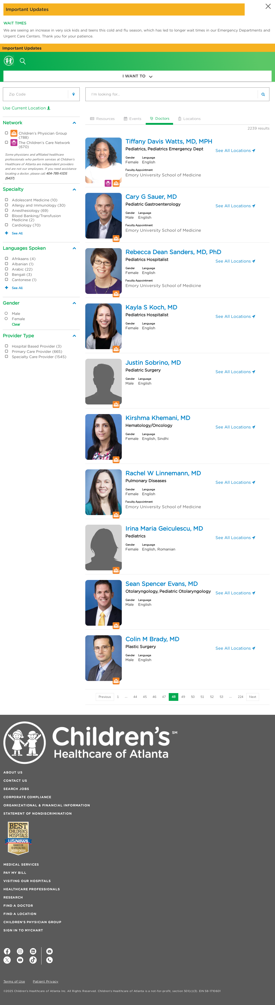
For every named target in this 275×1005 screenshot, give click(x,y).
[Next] (252, 697)
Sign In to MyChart (23, 930)
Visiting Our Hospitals (27, 881)
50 (193, 697)
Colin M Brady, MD (152, 639)
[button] (268, 6)
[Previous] (105, 697)
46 (154, 697)
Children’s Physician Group (32, 922)
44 (135, 697)
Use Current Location (26, 108)
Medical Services (21, 864)
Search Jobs (16, 789)
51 (202, 697)
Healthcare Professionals (31, 889)
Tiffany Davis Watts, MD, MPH (168, 141)
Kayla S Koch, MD (151, 307)
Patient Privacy (45, 982)
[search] (263, 94)
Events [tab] (132, 118)
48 (173, 697)
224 (240, 697)
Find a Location (19, 914)
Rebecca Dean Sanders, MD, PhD (173, 252)
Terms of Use (14, 982)
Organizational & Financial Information (46, 805)
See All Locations (235, 150)
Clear (16, 324)
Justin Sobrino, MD (153, 362)
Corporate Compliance (27, 797)
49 (183, 697)
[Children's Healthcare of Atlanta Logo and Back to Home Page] (9, 57)
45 (145, 697)
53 (221, 697)
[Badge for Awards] (18, 838)
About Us (13, 772)
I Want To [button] (137, 76)
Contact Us (15, 781)
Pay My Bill (14, 873)
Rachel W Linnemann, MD (163, 473)
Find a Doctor (18, 906)
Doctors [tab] (159, 118)
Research (13, 897)
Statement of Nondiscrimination (37, 813)
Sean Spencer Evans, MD (161, 584)
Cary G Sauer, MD (151, 196)
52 (212, 697)
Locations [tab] (189, 118)
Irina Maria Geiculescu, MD (164, 528)
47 (164, 697)
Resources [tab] (102, 118)
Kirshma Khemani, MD (157, 418)
